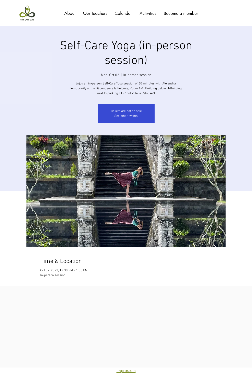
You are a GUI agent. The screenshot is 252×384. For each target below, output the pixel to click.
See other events (126, 116)
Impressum (126, 370)
